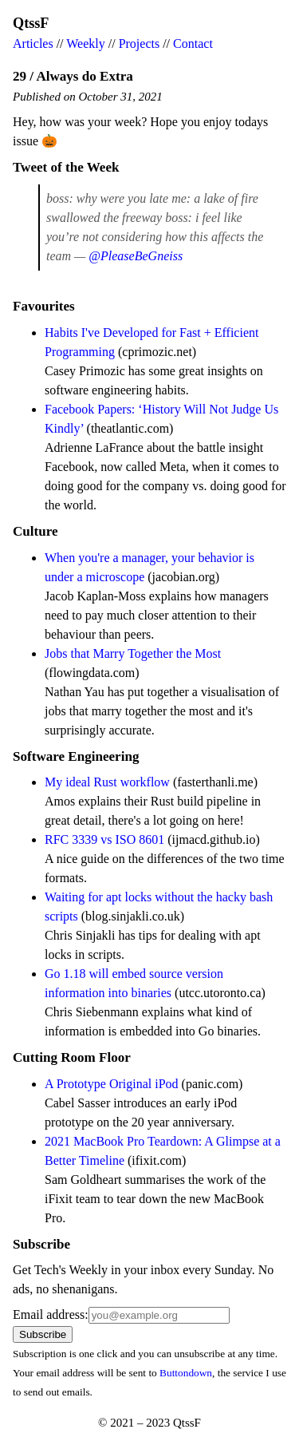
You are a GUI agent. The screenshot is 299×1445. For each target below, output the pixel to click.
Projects (139, 43)
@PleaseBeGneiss (136, 256)
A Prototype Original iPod (112, 1084)
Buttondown (185, 1373)
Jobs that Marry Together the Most (133, 653)
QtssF (31, 23)
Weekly (85, 43)
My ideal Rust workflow (107, 782)
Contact (193, 43)
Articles (33, 43)
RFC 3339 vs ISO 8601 (104, 839)
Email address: (51, 1314)
